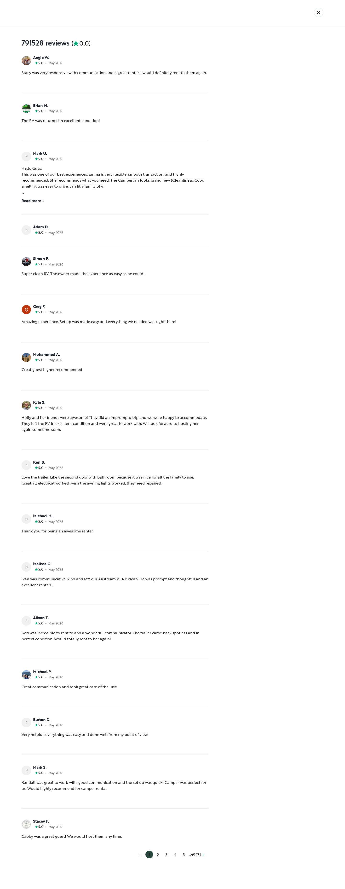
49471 (196, 854)
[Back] (318, 12)
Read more (33, 200)
